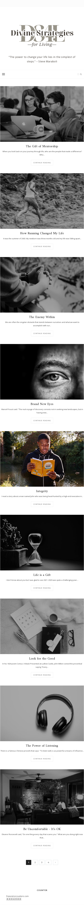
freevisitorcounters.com (17, 896)
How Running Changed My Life (42, 233)
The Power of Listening (42, 746)
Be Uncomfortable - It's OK (42, 829)
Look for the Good (42, 659)
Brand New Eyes (42, 404)
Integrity (42, 491)
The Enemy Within (42, 317)
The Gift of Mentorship (42, 146)
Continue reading (42, 163)
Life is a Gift (42, 575)
